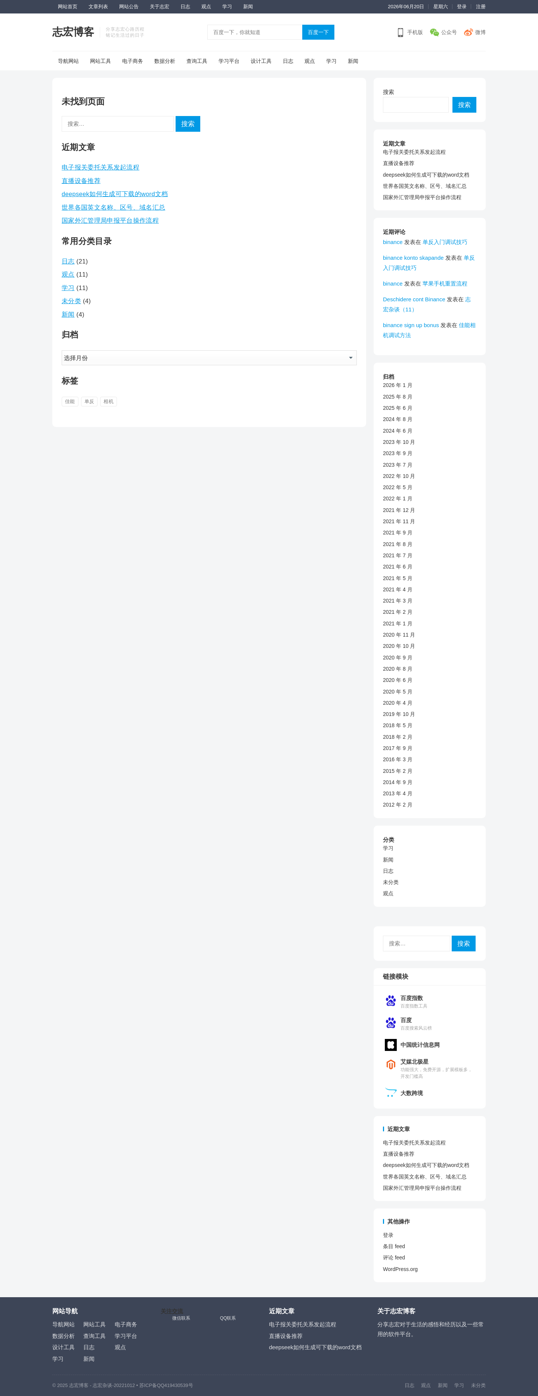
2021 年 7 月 (397, 555)
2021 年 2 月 (397, 612)
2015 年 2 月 (397, 771)
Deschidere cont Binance (414, 299)
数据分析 (164, 61)
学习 (227, 6)
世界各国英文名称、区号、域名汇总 (113, 207)
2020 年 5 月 (397, 692)
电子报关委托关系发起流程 (100, 167)
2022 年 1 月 (397, 499)
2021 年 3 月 (397, 601)
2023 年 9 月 (397, 453)
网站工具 (100, 61)
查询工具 (196, 61)
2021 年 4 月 (397, 589)
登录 (462, 6)
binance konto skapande (413, 257)
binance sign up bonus (411, 325)
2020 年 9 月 (397, 658)
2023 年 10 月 (399, 442)
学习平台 (229, 61)
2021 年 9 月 (397, 533)
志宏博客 (73, 32)
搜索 (388, 92)
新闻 (248, 6)
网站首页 (67, 6)
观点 (206, 6)
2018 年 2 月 (397, 737)
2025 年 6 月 (397, 408)
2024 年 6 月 (397, 431)
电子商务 (132, 61)
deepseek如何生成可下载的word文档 (115, 193)
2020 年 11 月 (399, 635)
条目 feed (394, 1246)
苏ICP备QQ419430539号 (166, 1385)
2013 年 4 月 (397, 793)
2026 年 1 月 (397, 385)
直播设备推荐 (81, 180)
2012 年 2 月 (397, 805)
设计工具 (261, 61)
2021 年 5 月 (397, 578)
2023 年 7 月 (397, 465)
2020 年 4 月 (397, 703)
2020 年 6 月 (397, 680)
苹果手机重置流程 (445, 283)
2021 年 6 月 (397, 567)
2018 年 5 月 (397, 725)
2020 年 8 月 (397, 669)
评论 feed (394, 1258)
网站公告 (129, 6)
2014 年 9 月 (397, 782)
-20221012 (123, 1385)
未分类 (71, 301)
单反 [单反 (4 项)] (89, 401)
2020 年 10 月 (399, 646)
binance (393, 242)
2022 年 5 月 (397, 487)
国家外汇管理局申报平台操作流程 (110, 220)
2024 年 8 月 (397, 419)
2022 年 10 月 (399, 476)
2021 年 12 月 (399, 510)
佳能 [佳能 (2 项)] (70, 401)
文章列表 (98, 6)
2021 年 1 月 (397, 624)
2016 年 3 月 (397, 759)
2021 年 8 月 (397, 544)
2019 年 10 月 (399, 714)
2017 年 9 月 (397, 748)
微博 (480, 32)
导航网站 (68, 61)
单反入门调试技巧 (445, 242)
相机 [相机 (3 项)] (108, 401)
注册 (481, 6)
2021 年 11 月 (399, 521)
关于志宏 (159, 6)
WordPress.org (400, 1269)
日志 (185, 6)
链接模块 (395, 976)
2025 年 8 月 (397, 397)
